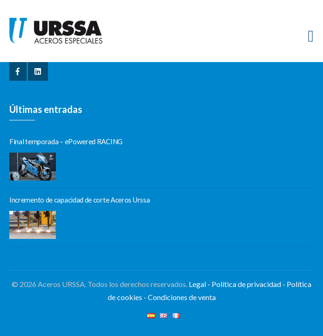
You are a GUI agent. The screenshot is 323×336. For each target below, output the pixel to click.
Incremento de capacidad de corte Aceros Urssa (79, 200)
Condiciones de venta (182, 297)
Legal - (199, 284)
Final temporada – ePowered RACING (66, 141)
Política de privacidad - (249, 284)
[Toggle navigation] (311, 36)
